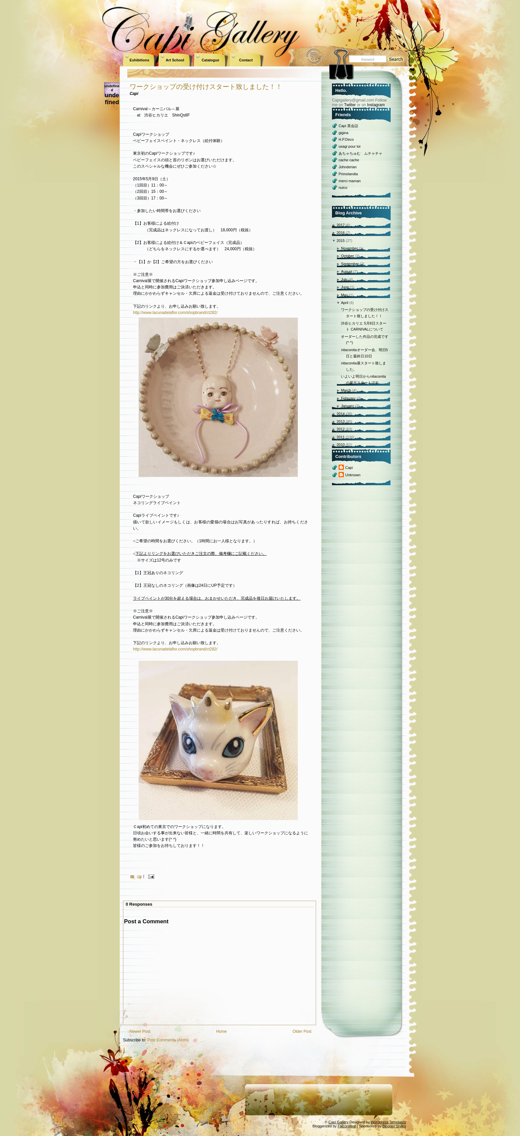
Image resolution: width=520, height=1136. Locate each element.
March (346, 390)
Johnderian (348, 167)
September (350, 264)
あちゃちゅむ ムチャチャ (360, 153)
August (346, 271)
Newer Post (140, 1031)
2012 (341, 429)
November (349, 248)
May (344, 295)
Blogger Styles (394, 1126)
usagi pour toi (349, 146)
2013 (341, 421)
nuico (343, 187)
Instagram (376, 105)
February (348, 398)
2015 (341, 241)
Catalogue (210, 60)
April (344, 303)
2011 (341, 437)
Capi (349, 468)
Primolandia (348, 174)
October (347, 256)
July (344, 279)
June (345, 287)
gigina (343, 133)
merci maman (350, 181)
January (347, 406)
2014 (341, 414)
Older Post (301, 1031)
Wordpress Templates (388, 1122)
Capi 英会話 (348, 126)
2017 (341, 225)
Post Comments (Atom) (168, 1040)
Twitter (350, 105)
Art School (175, 60)
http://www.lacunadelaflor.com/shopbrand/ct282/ (175, 312)
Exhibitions (139, 60)
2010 (341, 445)
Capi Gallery (338, 1122)
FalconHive (347, 1126)
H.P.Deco (346, 139)
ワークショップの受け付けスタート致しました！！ (206, 86)
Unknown (352, 475)
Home (221, 1031)
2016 (341, 233)
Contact (246, 60)
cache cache (349, 160)
